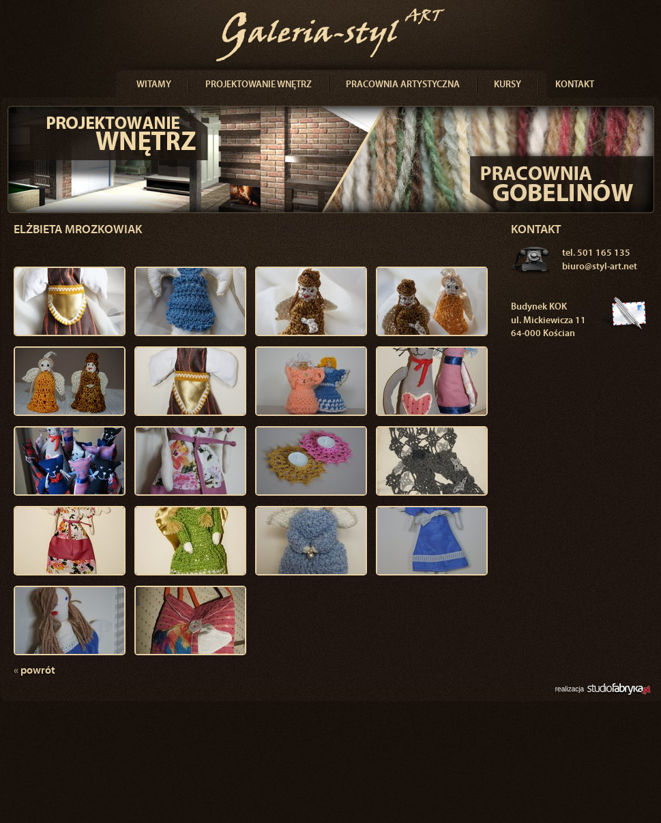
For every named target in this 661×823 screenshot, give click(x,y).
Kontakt (574, 84)
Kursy (507, 84)
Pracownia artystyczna (403, 84)
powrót (34, 670)
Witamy (153, 84)
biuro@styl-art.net (599, 266)
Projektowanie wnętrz (258, 84)
